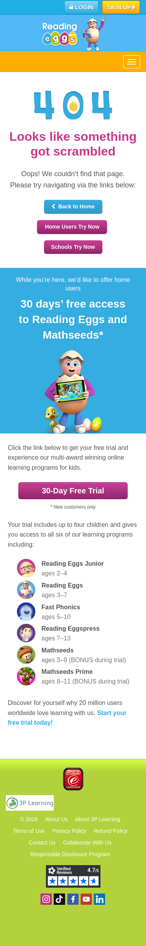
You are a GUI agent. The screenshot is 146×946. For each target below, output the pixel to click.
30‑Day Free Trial (73, 490)
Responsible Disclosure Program (70, 854)
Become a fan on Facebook (73, 899)
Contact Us (42, 842)
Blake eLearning (73, 779)
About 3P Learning (97, 819)
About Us (56, 819)
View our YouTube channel (86, 899)
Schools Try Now (73, 247)
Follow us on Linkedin (99, 899)
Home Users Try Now (72, 227)
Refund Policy (110, 831)
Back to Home (73, 206)
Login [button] (81, 7)
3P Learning (30, 803)
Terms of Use (29, 831)
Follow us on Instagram (46, 899)
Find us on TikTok (59, 899)
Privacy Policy (69, 831)
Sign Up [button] (121, 7)
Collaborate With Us (87, 842)
